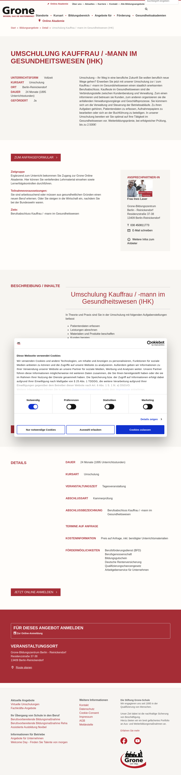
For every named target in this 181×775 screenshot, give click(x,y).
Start (13, 27)
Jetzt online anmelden (34, 592)
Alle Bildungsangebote (133, 4)
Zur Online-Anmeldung (30, 633)
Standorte (42, 15)
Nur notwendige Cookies (41, 429)
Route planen (24, 667)
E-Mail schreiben (142, 230)
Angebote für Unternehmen (27, 738)
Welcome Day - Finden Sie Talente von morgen (39, 742)
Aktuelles (90, 4)
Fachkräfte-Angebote (23, 708)
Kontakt (113, 4)
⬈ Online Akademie (57, 4)
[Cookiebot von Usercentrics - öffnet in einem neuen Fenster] (149, 343)
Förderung (123, 15)
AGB (82, 720)
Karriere (102, 4)
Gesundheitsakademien (151, 15)
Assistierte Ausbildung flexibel (29, 727)
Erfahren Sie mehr (130, 730)
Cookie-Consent (89, 712)
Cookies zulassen (140, 429)
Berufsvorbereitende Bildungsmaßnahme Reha (39, 723)
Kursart (58, 15)
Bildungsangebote (29, 27)
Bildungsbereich (79, 15)
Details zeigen (149, 419)
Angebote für (103, 15)
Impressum (123, 389)
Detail (45, 27)
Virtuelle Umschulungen (25, 704)
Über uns (77, 4)
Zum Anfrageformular (34, 157)
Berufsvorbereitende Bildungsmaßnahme (35, 719)
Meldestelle (86, 724)
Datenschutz (86, 709)
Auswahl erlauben (90, 429)
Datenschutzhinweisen (86, 389)
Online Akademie (53, 20)
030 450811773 (139, 225)
